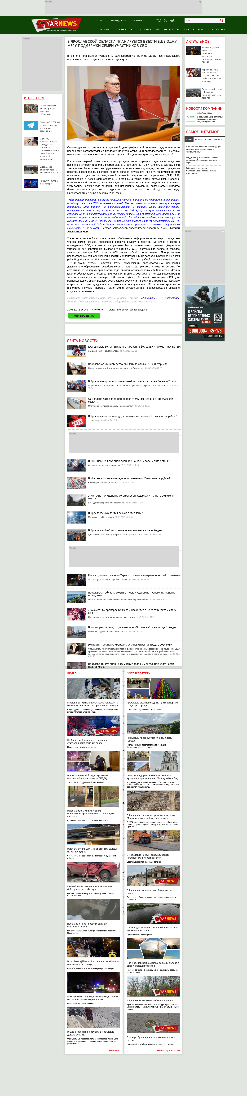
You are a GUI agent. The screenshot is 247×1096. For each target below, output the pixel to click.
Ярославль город (149, 29)
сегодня (218, 139)
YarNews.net (97, 309)
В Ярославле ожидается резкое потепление (115, 512)
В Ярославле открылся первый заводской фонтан (49, 169)
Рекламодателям (118, 20)
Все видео (114, 1050)
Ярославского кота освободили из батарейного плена (87, 925)
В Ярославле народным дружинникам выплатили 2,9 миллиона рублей (132, 416)
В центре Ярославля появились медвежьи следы (151, 1039)
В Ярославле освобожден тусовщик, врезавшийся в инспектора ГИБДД (88, 777)
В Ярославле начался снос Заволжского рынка (149, 892)
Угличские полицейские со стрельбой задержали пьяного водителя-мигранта (131, 497)
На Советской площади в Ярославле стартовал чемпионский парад (88, 741)
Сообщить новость (84, 316)
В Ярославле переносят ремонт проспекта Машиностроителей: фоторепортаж (151, 817)
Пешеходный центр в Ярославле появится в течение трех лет (212, 93)
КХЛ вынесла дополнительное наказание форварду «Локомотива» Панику (134, 346)
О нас (100, 20)
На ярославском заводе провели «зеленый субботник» (48, 110)
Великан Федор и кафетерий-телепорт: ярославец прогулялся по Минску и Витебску (153, 777)
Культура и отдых (193, 29)
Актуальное (197, 41)
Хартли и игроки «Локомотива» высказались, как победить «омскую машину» (211, 75)
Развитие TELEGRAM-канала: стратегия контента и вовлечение (50, 126)
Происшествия (216, 29)
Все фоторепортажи (168, 1050)
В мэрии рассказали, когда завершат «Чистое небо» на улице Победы (132, 627)
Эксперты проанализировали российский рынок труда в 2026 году (130, 644)
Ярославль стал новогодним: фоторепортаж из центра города (152, 704)
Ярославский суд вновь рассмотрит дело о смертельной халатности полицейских (131, 665)
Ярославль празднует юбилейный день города (149, 739)
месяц (189, 139)
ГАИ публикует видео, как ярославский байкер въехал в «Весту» (89, 888)
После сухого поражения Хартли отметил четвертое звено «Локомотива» (134, 575)
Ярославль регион (125, 29)
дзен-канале (172, 298)
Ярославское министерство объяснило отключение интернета (128, 363)
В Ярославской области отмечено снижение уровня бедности (127, 530)
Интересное (34, 98)
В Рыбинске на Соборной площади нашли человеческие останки (129, 460)
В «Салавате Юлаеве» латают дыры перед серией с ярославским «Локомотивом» (203, 149)
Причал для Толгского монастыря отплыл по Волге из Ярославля (152, 929)
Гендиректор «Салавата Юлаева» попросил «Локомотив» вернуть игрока (202, 160)
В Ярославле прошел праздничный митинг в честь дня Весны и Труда (132, 381)
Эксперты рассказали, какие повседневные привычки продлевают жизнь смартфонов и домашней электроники (49, 148)
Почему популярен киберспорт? (49, 182)
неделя (198, 139)
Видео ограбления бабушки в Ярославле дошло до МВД (90, 1033)
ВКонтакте (148, 298)
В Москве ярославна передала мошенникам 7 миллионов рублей (129, 478)
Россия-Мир (104, 29)
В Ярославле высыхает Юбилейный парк (150, 1000)
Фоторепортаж (172, 29)
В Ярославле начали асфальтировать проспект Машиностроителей (148, 856)
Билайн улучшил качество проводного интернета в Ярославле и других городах (211, 54)
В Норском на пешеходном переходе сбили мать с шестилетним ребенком (92, 998)
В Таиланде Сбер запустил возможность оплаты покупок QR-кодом (210, 119)
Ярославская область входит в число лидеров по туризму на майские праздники (131, 594)
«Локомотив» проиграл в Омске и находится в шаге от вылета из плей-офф (132, 611)
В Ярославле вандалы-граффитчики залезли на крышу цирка (92, 850)
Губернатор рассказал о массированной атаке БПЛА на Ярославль (201, 171)
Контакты (138, 20)
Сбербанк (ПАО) (204, 113)
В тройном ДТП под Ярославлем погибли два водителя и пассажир (93, 963)
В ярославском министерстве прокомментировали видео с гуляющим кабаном (90, 813)
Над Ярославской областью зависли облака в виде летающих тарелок (153, 964)
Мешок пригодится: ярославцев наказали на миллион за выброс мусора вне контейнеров (93, 704)
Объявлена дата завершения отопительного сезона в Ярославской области (130, 400)
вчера (208, 139)
